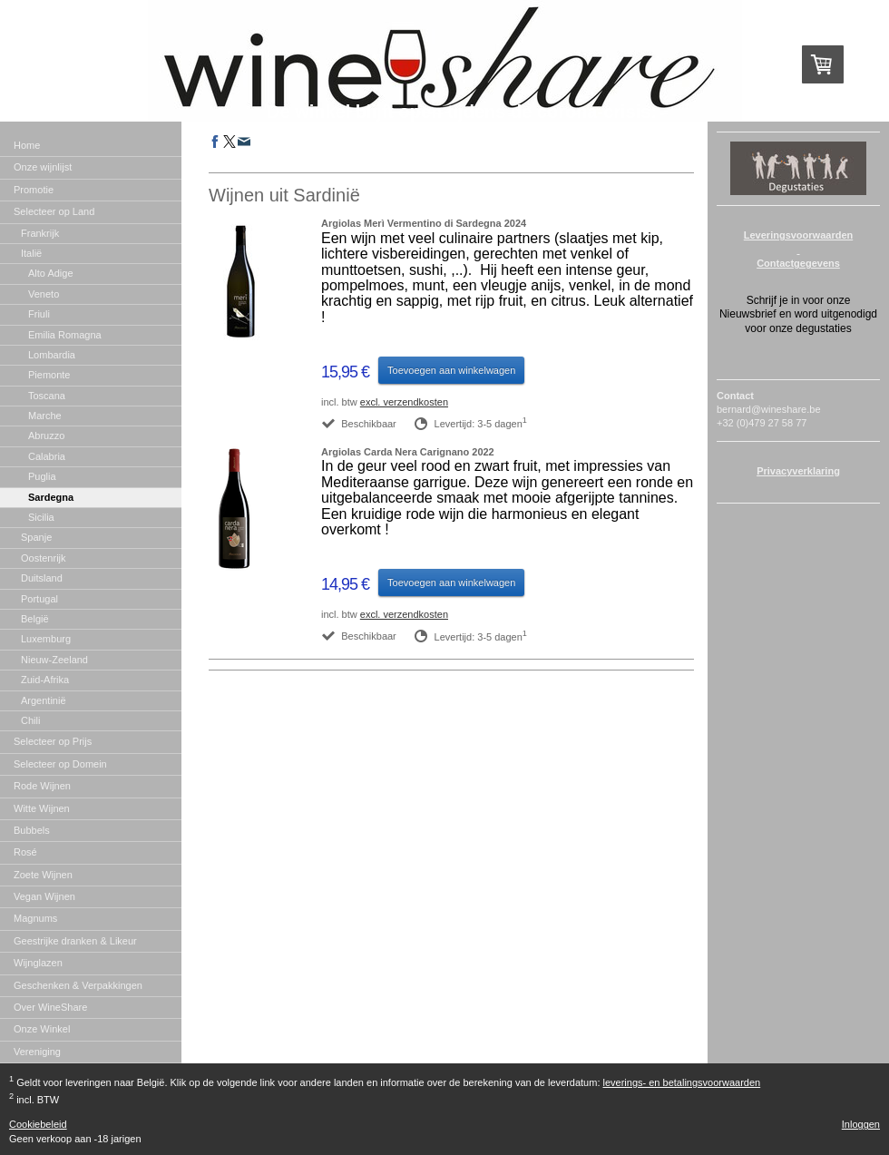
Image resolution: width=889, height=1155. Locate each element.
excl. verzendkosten (404, 401)
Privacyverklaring (798, 470)
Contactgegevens (798, 263)
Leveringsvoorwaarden (798, 235)
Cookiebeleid (38, 1124)
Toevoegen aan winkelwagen (451, 370)
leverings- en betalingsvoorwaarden (682, 1082)
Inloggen (861, 1124)
